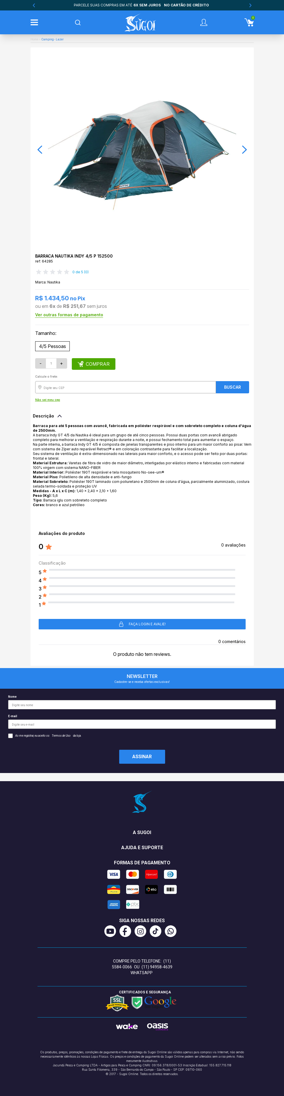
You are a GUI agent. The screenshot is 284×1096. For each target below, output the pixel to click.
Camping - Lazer (52, 39)
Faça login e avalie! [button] (142, 624)
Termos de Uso (61, 735)
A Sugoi (142, 832)
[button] (39, 149)
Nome (142, 702)
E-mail (142, 722)
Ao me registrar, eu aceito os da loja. (45, 735)
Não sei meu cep (47, 399)
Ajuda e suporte (142, 847)
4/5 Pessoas (52, 346)
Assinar (142, 756)
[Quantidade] (51, 363)
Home (34, 39)
